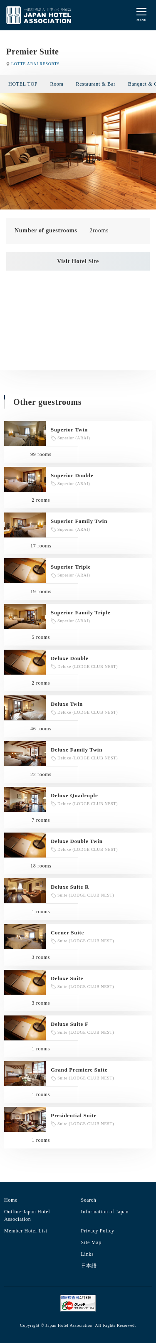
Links (87, 1254)
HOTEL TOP (22, 84)
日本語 (89, 1266)
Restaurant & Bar (96, 84)
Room (56, 84)
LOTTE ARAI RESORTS (35, 64)
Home (10, 1200)
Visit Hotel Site (78, 261)
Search (89, 1200)
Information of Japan (105, 1212)
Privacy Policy (97, 1231)
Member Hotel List (25, 1231)
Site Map (91, 1242)
